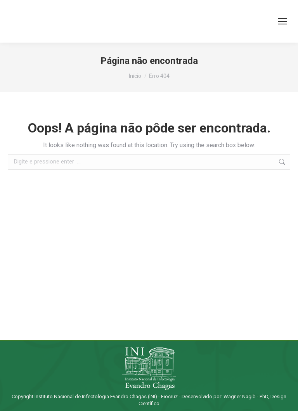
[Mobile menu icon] (282, 21)
